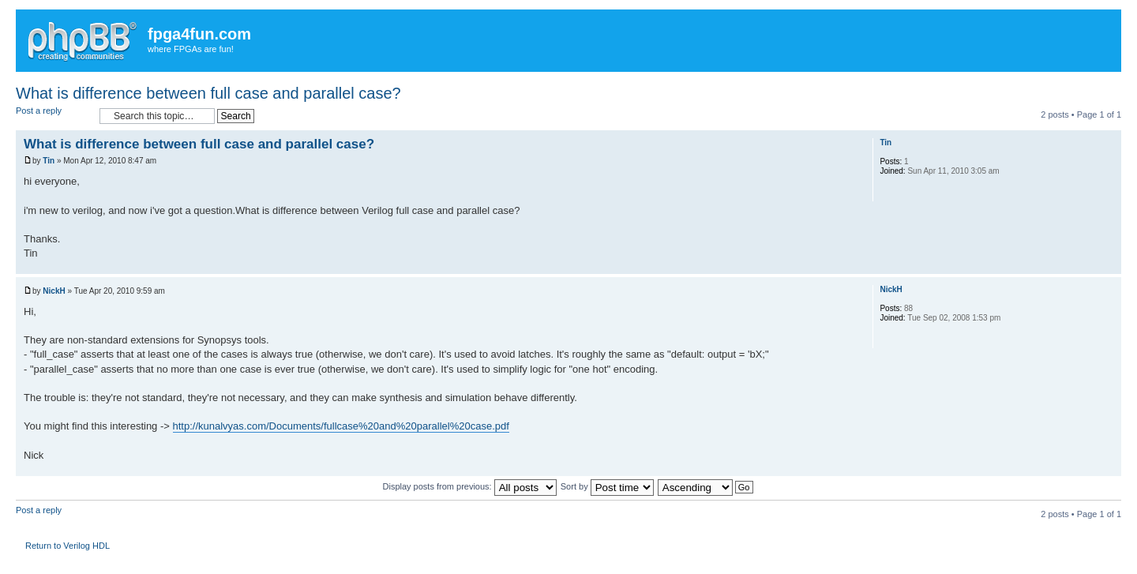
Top (1109, 265)
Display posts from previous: (470, 486)
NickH (54, 291)
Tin (48, 160)
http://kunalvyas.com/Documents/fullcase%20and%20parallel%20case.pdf (341, 426)
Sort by (607, 486)
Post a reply (54, 116)
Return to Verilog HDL (67, 545)
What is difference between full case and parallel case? (208, 93)
